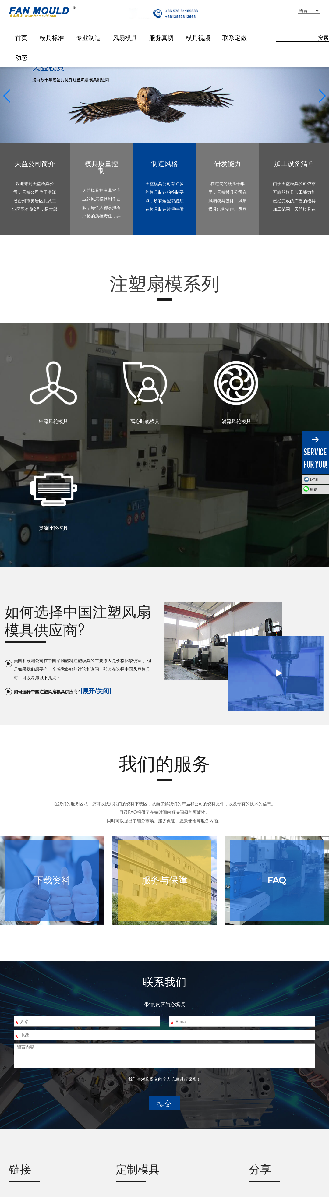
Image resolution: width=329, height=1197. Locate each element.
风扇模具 (125, 37)
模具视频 (198, 37)
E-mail (314, 479)
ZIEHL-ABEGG (27, 1117)
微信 (318, 489)
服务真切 (161, 37)
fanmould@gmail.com (159, 1146)
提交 (164, 1002)
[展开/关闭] (96, 589)
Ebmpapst (22, 1133)
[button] (322, 96)
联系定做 (234, 37)
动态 (21, 57)
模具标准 (52, 37)
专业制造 (88, 37)
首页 (21, 37)
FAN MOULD (25, 1100)
